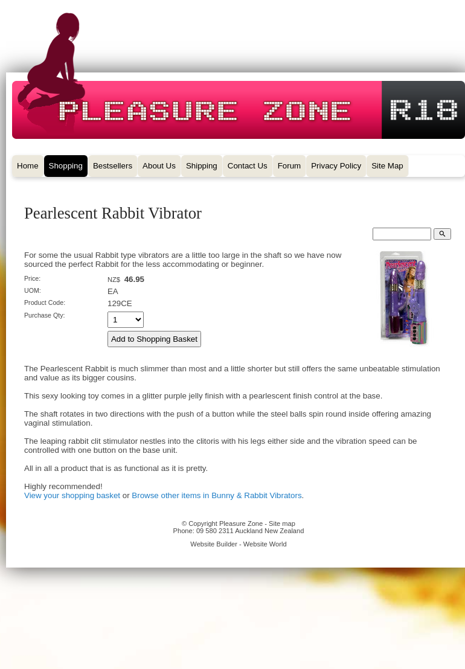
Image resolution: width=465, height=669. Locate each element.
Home (28, 165)
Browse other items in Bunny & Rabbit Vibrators (216, 495)
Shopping (66, 165)
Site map (282, 523)
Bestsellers (112, 165)
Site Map (387, 165)
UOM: (32, 290)
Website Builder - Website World (238, 544)
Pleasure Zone (241, 523)
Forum (289, 165)
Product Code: (44, 302)
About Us (159, 165)
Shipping (201, 165)
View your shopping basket (72, 495)
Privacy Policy (336, 165)
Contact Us (248, 165)
